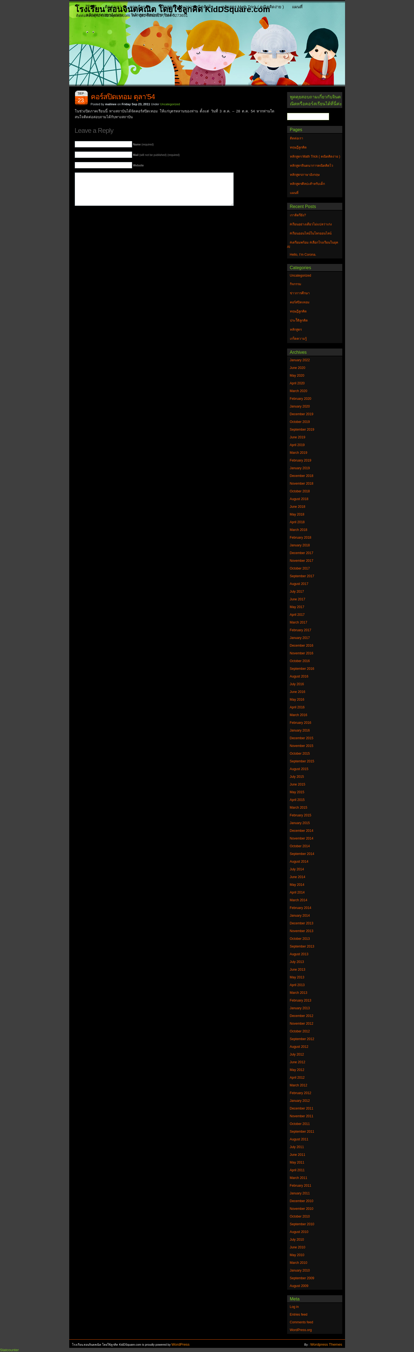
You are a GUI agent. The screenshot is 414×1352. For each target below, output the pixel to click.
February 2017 (300, 630)
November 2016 (301, 653)
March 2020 (298, 391)
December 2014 (301, 831)
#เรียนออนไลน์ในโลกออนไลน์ (311, 233)
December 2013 (301, 923)
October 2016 (300, 661)
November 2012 (301, 1024)
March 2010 (298, 1263)
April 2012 (297, 1078)
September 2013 (302, 946)
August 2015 (299, 769)
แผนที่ (297, 7)
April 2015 (297, 800)
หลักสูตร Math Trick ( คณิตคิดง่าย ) (252, 7)
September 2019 (302, 429)
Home (91, 6)
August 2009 (299, 1286)
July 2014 (297, 869)
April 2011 (297, 1170)
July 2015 (297, 777)
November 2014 (301, 838)
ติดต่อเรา (113, 7)
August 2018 (299, 499)
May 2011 (297, 1162)
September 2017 (302, 576)
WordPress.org (301, 1330)
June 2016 (297, 692)
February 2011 (300, 1186)
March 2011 (298, 1178)
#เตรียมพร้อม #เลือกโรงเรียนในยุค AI (312, 245)
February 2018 (300, 537)
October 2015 (300, 753)
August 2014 (299, 861)
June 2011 (297, 1155)
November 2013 (301, 931)
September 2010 (302, 1224)
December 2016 (301, 645)
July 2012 (297, 1054)
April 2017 (297, 615)
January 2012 (300, 1101)
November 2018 (301, 483)
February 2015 (300, 815)
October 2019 (300, 422)
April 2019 (297, 445)
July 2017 (297, 591)
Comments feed (301, 1322)
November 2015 (301, 746)
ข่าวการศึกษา (300, 293)
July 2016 (297, 684)
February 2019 (300, 460)
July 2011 (297, 1147)
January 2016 (300, 730)
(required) (143, 144)
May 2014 (297, 885)
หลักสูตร (296, 329)
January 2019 (300, 468)
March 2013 (298, 993)
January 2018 (300, 545)
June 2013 (297, 970)
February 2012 (300, 1093)
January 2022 (300, 360)
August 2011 (299, 1139)
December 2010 (301, 1201)
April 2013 (297, 985)
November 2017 (301, 561)
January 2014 (300, 915)
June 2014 (297, 877)
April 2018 (297, 522)
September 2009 (302, 1278)
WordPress (181, 1344)
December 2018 (301, 476)
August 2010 (299, 1232)
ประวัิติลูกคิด (299, 320)
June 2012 (297, 1062)
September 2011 (302, 1132)
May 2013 (297, 977)
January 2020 (300, 406)
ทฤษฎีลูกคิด (140, 7)
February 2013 (300, 1000)
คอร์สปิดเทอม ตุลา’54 (123, 97)
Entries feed (299, 1314)
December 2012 (301, 1016)
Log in (294, 1307)
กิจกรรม (295, 284)
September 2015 (302, 761)
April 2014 (297, 892)
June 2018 (297, 507)
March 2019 (298, 453)
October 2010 (300, 1216)
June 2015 (297, 784)
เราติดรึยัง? (298, 215)
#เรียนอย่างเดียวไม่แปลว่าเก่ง (311, 224)
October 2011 (300, 1124)
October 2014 (300, 846)
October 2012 (300, 1031)
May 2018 (297, 514)
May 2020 (297, 375)
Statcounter (9, 1350)
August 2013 (299, 954)
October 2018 (300, 491)
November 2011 (301, 1116)
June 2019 (297, 437)
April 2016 (297, 707)
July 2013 (297, 962)
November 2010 (301, 1209)
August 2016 (299, 676)
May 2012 (297, 1070)
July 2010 (297, 1240)
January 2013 (300, 1008)
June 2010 (297, 1247)
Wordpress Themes (326, 1344)
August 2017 (299, 584)
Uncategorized (170, 104)
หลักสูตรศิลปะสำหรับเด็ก (153, 15)
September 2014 (302, 854)
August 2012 (299, 1047)
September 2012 (302, 1039)
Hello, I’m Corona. (303, 255)
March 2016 (298, 715)
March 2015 (298, 807)
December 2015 (301, 738)
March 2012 (298, 1085)
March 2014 (298, 900)
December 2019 (301, 414)
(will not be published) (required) (156, 154)
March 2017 (298, 622)
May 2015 (297, 792)
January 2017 (300, 638)
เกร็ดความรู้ (298, 339)
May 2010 (297, 1255)
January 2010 (300, 1270)
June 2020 (297, 368)
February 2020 (300, 399)
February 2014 (300, 908)
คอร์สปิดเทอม (299, 302)
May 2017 (297, 607)
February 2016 (300, 723)
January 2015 (300, 823)
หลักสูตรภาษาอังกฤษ (104, 15)
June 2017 (297, 599)
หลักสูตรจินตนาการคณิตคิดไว (186, 7)
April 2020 (297, 383)
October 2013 (300, 939)
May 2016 (297, 699)
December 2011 (301, 1108)
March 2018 (298, 530)
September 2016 (302, 669)
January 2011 (300, 1193)
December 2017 (301, 553)
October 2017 (300, 568)
